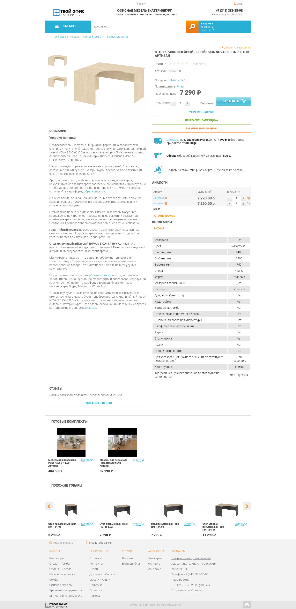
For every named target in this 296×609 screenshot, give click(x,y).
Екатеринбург (131, 563)
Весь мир (128, 558)
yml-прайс (154, 569)
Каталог (74, 36)
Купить (85, 460)
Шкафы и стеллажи (62, 574)
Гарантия (95, 590)
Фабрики (132, 14)
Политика (96, 585)
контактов (89, 307)
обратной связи (94, 191)
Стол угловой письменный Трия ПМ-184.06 (213, 527)
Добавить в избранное (237, 47)
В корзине (207, 23)
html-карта (155, 558)
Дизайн (94, 569)
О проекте (120, 14)
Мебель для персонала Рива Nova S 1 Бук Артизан (62, 463)
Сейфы (54, 579)
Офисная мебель (60, 585)
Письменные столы (116, 36)
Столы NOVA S (164, 215)
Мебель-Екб (177, 80)
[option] (109, 83)
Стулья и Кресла (60, 569)
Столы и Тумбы (92, 36)
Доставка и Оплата (102, 574)
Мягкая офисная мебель (65, 595)
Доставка (172, 139)
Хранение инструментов (65, 590)
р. (215, 30)
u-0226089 (158, 198)
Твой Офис (59, 36)
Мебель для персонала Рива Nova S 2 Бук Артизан (113, 463)
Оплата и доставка (165, 14)
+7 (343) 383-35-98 (229, 11)
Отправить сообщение (186, 590)
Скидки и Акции (99, 579)
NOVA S (159, 228)
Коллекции (56, 558)
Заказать (234, 101)
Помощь (95, 595)
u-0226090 (158, 203)
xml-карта (154, 563)
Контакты (146, 14)
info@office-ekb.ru (63, 542)
